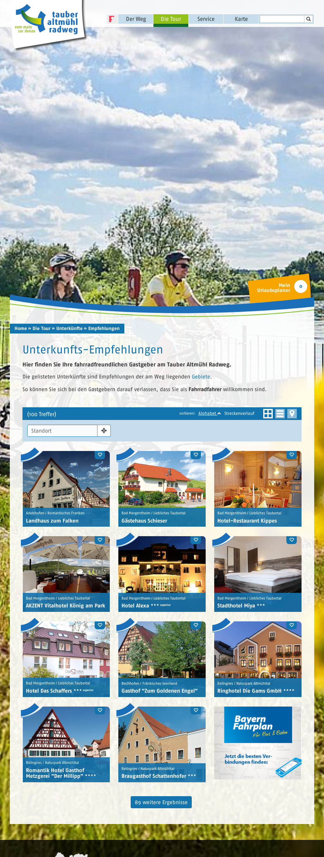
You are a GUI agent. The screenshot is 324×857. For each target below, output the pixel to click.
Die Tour (171, 19)
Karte (241, 19)
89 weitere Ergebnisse (161, 799)
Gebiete (201, 374)
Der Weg (136, 19)
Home (21, 326)
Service (206, 19)
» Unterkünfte (67, 326)
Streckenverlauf (239, 410)
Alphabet (209, 410)
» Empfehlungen (102, 326)
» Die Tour (39, 326)
